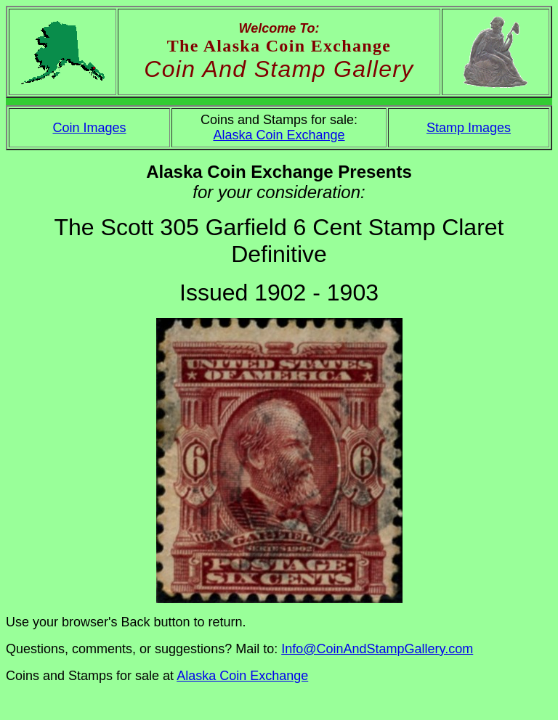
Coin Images (89, 127)
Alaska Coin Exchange (278, 135)
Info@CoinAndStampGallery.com (377, 649)
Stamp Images (468, 127)
